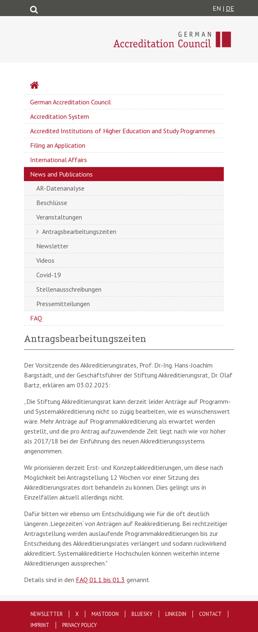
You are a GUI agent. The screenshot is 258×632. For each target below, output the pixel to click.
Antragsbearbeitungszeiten (79, 231)
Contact (210, 614)
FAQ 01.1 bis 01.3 (100, 579)
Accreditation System (59, 116)
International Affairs (58, 160)
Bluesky (141, 614)
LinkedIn (175, 614)
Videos (45, 260)
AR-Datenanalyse (60, 188)
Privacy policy (79, 625)
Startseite (56, 86)
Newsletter (52, 246)
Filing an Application (57, 145)
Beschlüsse (51, 202)
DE (230, 8)
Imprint (39, 625)
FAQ (36, 318)
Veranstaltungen (59, 217)
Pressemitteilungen (63, 303)
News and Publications (61, 174)
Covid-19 (48, 275)
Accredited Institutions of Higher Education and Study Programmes (122, 131)
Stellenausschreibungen (68, 289)
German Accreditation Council (70, 102)
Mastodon (105, 614)
